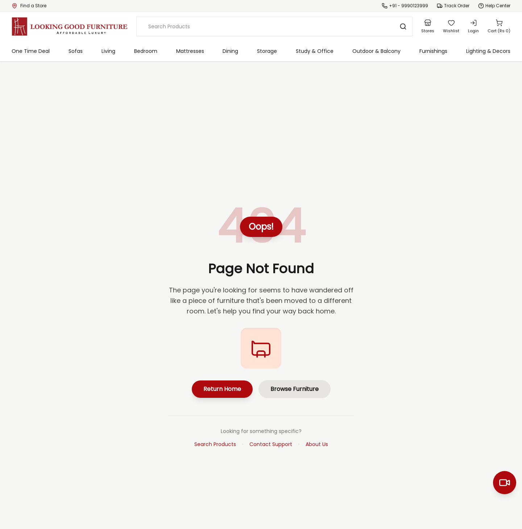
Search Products (215, 444)
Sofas (76, 51)
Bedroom (145, 51)
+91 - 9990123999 (408, 6)
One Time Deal (31, 51)
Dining (230, 51)
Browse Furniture (294, 389)
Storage (267, 51)
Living (108, 51)
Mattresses (190, 51)
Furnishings (433, 51)
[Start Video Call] (504, 482)
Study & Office (315, 51)
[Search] (403, 26)
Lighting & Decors (488, 51)
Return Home (222, 389)
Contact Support (270, 444)
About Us (317, 444)
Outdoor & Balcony (376, 51)
